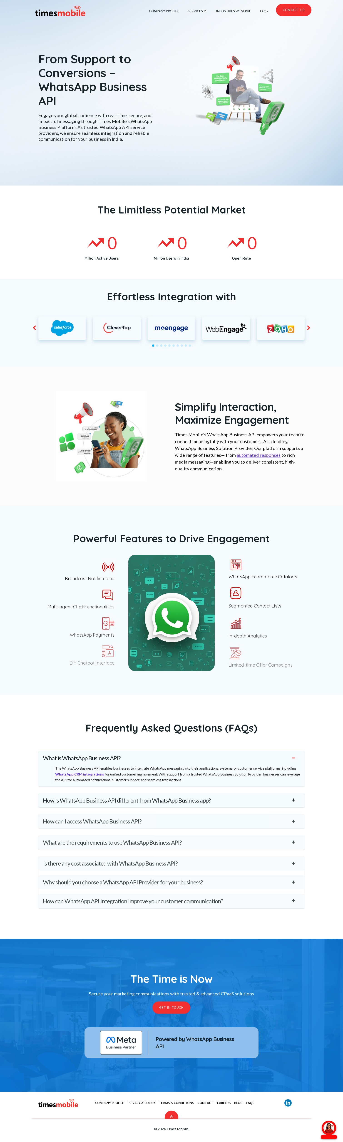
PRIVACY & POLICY (141, 1106)
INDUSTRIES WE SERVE (233, 11)
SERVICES (197, 11)
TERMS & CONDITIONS (176, 1106)
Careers (224, 1106)
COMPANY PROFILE (164, 11)
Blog (238, 1106)
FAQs (264, 11)
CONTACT (205, 1106)
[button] (153, 346)
